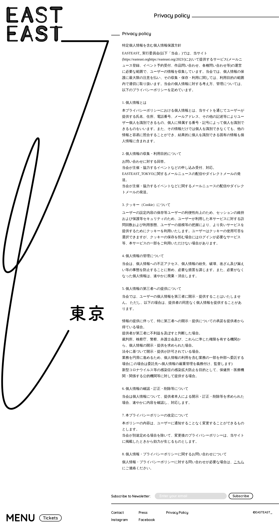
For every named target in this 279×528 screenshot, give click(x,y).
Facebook (147, 519)
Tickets (50, 518)
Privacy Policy (177, 512)
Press (143, 512)
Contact (117, 512)
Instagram (119, 519)
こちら (239, 462)
